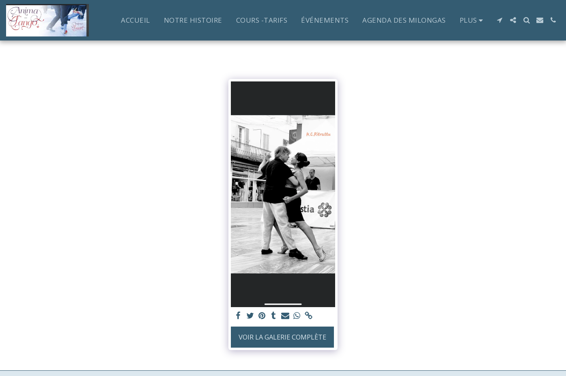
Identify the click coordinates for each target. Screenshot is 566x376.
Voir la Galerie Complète (282, 337)
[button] (499, 20)
